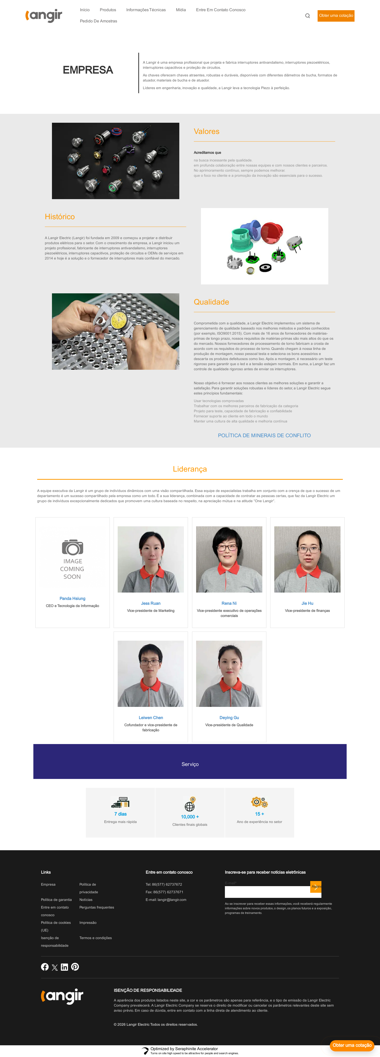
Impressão (88, 923)
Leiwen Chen (151, 718)
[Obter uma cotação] (352, 1045)
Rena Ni (229, 604)
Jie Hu (307, 604)
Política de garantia (56, 900)
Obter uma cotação (336, 16)
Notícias (85, 900)
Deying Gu (229, 718)
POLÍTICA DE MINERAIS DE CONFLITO (264, 435)
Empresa (48, 884)
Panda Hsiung (72, 599)
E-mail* (273, 890)
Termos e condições (95, 938)
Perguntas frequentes (96, 907)
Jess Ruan (150, 604)
